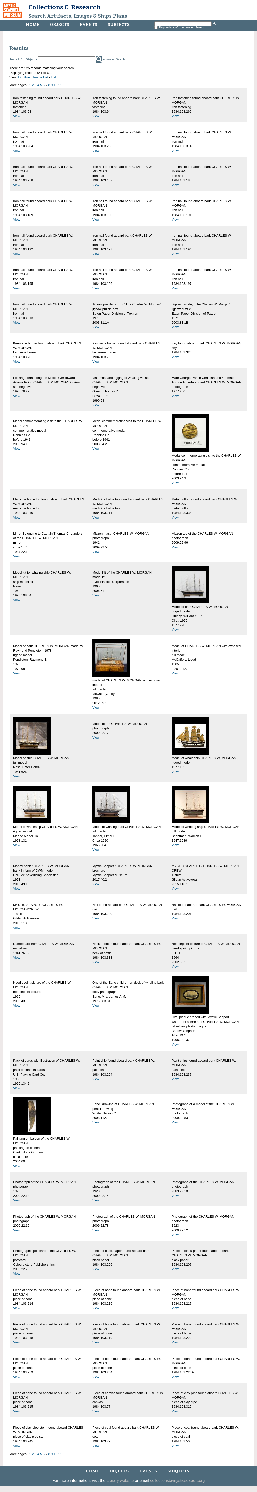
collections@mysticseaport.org (177, 1480)
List (53, 77)
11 (60, 85)
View (16, 116)
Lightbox (24, 77)
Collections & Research (64, 7)
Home (32, 24)
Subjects (119, 24)
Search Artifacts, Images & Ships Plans (77, 16)
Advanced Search (193, 27)
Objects (59, 24)
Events (88, 24)
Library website (120, 1480)
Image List (40, 77)
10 (55, 85)
